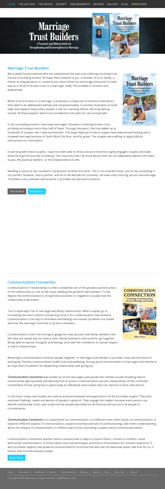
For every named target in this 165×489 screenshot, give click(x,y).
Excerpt (52, 472)
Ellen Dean (31, 478)
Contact (133, 472)
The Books (39, 472)
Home (10, 472)
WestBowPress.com (66, 478)
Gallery (96, 472)
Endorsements (68, 472)
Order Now (119, 472)
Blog (107, 472)
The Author (23, 472)
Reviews (84, 472)
